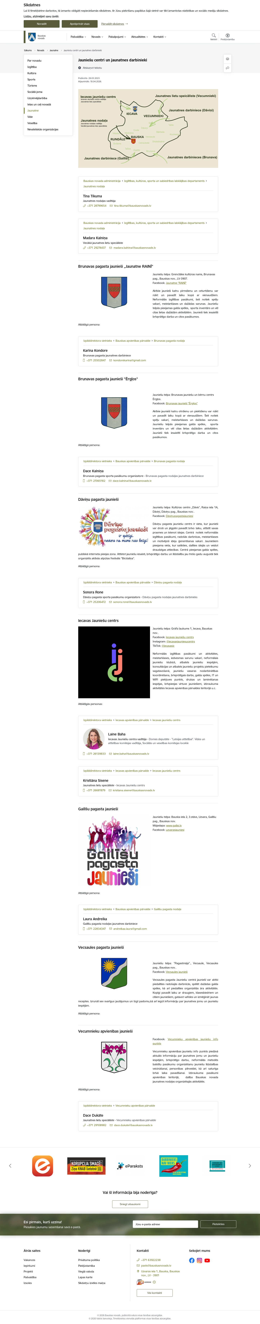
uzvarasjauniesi (175, 829)
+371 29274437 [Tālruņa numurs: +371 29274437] (96, 247)
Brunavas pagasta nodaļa (169, 340)
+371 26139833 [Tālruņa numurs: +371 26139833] (96, 753)
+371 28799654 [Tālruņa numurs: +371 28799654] (96, 205)
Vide (30, 117)
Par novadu (34, 60)
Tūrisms (32, 85)
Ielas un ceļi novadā (39, 104)
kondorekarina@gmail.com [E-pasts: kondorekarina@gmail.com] (129, 360)
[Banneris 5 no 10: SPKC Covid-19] (217, 1165)
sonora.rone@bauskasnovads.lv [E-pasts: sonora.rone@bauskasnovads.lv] (132, 602)
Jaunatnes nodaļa (94, 186)
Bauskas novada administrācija (102, 181)
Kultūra (31, 73)
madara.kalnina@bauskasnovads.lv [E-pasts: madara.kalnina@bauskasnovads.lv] (135, 247)
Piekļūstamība (86, 1265)
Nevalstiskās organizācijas (42, 129)
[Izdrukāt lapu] (227, 59)
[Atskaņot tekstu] (92, 68)
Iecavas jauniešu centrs (180, 637)
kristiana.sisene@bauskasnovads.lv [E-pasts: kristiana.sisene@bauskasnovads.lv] (134, 790)
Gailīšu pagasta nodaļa (167, 909)
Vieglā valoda (86, 1271)
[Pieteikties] (218, 1224)
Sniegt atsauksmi (130, 1204)
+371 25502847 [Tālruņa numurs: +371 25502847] (96, 360)
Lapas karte (85, 1277)
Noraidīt (41, 23)
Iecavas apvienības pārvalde (132, 720)
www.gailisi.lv (174, 825)
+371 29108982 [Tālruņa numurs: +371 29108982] (96, 1125)
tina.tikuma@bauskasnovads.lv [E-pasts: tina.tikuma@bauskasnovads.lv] (132, 205)
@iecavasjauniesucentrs (181, 641)
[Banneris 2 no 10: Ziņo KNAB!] (86, 1165)
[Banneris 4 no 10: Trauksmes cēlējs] (173, 1165)
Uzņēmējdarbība (37, 98)
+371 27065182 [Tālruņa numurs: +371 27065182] (95, 480)
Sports (31, 79)
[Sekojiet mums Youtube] (207, 1260)
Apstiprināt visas (80, 23)
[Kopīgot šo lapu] (227, 68)
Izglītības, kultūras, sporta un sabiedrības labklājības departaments (164, 181)
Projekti (28, 1271)
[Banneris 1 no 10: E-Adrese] (43, 1165)
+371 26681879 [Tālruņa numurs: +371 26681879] (95, 790)
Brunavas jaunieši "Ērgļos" (182, 403)
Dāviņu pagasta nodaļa (168, 582)
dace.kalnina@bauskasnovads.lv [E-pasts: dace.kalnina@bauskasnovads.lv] (132, 480)
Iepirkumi (29, 1265)
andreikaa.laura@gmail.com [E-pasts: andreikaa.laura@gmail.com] (130, 928)
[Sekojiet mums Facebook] (192, 1260)
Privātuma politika (89, 1260)
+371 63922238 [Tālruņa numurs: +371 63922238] (151, 1260)
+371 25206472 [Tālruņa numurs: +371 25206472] (96, 602)
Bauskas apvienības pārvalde (133, 340)
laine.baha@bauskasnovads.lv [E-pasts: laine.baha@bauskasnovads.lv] (131, 753)
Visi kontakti (154, 1293)
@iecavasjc (168, 645)
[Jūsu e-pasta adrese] (165, 1224)
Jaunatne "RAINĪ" (176, 283)
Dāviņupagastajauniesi (179, 516)
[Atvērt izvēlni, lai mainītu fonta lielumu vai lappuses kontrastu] (227, 37)
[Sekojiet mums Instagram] (199, 1260)
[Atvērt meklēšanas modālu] (214, 37)
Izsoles (28, 1283)
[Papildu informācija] (154, 1282)
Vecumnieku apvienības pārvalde (135, 1105)
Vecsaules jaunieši (177, 972)
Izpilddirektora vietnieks (97, 340)
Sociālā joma (34, 92)
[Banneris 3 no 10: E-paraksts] (130, 1165)
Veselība (32, 123)
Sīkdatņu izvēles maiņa (91, 1283)
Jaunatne (33, 110)
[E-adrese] (144, 1282)
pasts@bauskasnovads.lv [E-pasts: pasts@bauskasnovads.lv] (156, 1265)
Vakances (29, 1260)
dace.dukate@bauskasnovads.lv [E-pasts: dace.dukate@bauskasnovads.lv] (133, 1125)
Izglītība (32, 67)
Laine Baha (116, 734)
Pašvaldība (30, 1277)
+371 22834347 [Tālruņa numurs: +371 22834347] (96, 928)
